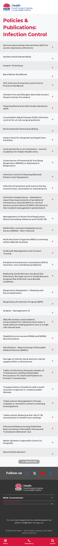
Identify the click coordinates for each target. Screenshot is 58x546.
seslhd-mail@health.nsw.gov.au (29, 522)
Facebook (27, 473)
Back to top (29, 461)
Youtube (43, 473)
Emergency (29, 541)
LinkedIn (50, 473)
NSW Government (13, 497)
